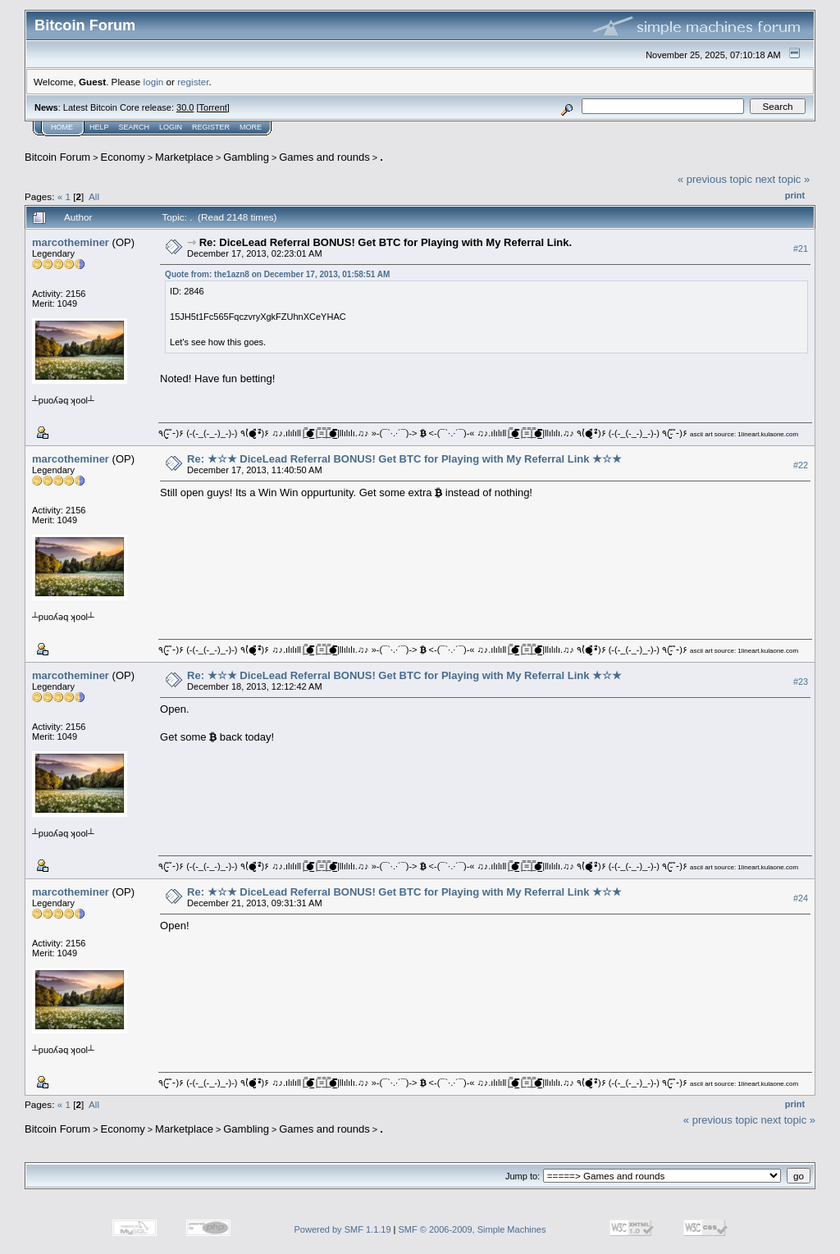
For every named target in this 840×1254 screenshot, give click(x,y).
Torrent (213, 107)
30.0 (185, 107)
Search (134, 127)
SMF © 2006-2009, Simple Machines (472, 1229)
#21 (800, 248)
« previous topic (715, 179)
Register (211, 127)
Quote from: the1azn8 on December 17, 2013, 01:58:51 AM (277, 274)
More (251, 127)
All (94, 196)
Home (62, 127)
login (154, 81)
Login (170, 127)
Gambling (246, 157)
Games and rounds (324, 157)
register (192, 81)
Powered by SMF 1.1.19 (342, 1229)
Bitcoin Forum (57, 157)
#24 (800, 898)
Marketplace (184, 157)
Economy (123, 157)
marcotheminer (70, 242)
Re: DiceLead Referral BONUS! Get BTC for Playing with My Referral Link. (385, 242)
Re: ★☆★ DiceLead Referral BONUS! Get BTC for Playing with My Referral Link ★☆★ (404, 459)
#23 (800, 681)
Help (99, 127)
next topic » (783, 179)
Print (795, 195)
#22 (800, 465)
